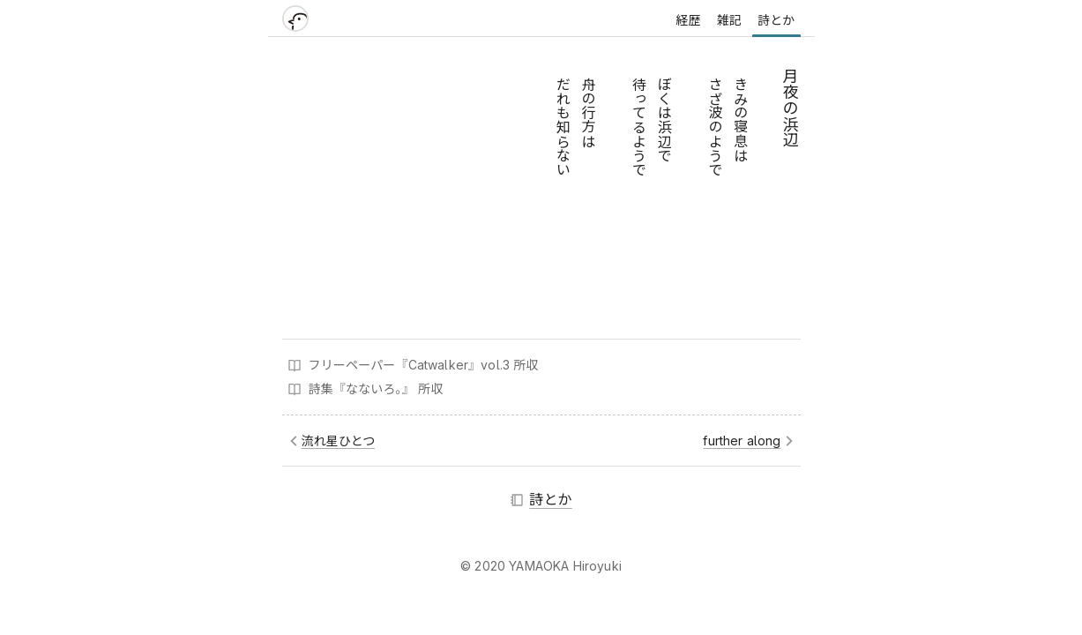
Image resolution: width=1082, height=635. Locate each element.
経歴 (687, 19)
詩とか (776, 19)
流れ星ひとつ (339, 440)
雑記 (729, 19)
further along (741, 440)
